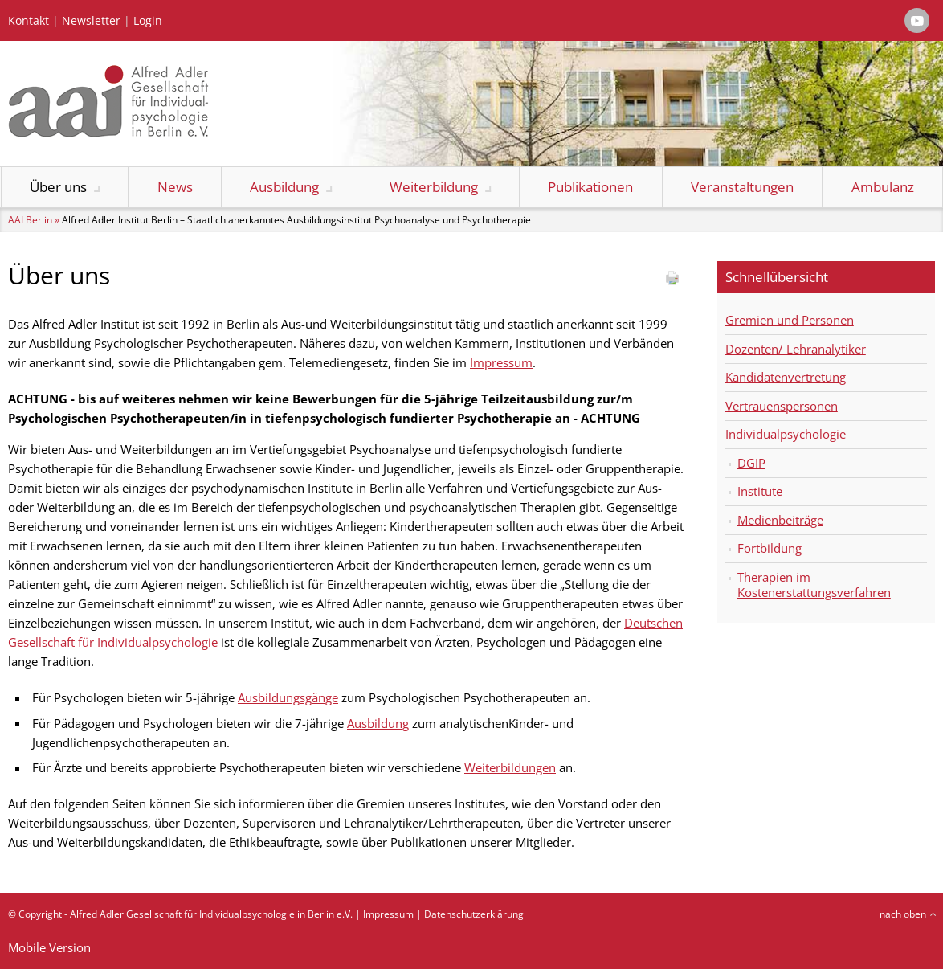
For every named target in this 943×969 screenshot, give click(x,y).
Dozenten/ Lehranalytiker (795, 349)
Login (147, 21)
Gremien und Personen (789, 320)
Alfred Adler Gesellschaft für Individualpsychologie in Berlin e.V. (211, 914)
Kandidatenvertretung (785, 377)
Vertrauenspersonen (781, 406)
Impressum (501, 362)
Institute (759, 491)
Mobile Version (49, 947)
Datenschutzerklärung (474, 914)
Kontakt (28, 21)
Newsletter (91, 21)
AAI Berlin (30, 220)
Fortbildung (769, 548)
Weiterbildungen (510, 767)
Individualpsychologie (785, 434)
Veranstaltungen (742, 187)
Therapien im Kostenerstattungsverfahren (814, 585)
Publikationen (590, 187)
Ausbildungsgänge (288, 697)
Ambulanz (882, 187)
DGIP (751, 463)
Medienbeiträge (780, 520)
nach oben (903, 914)
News (175, 187)
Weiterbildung (434, 187)
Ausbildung (284, 187)
